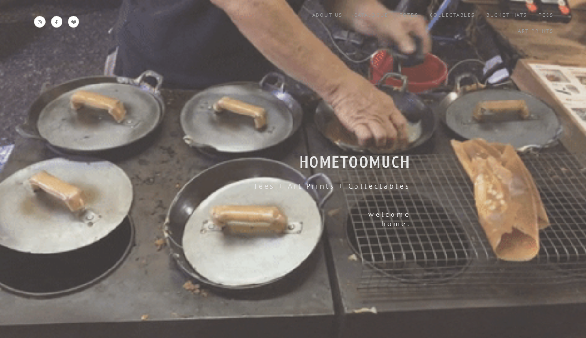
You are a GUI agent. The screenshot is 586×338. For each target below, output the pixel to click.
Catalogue (371, 15)
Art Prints (536, 31)
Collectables (452, 15)
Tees (546, 15)
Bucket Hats (506, 15)
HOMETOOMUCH (355, 161)
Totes (409, 15)
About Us (327, 15)
